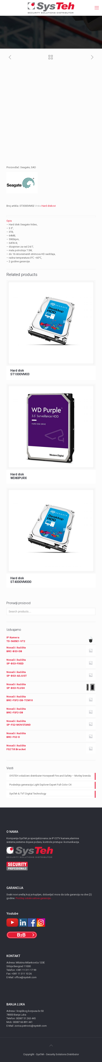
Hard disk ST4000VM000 (20, 580)
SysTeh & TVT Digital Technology (27, 793)
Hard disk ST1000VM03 (20, 372)
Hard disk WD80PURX (18, 476)
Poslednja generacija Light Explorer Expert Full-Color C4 (40, 784)
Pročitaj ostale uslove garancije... (34, 898)
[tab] (51, 221)
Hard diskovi (48, 205)
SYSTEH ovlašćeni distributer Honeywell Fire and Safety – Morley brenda (50, 775)
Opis (9, 220)
